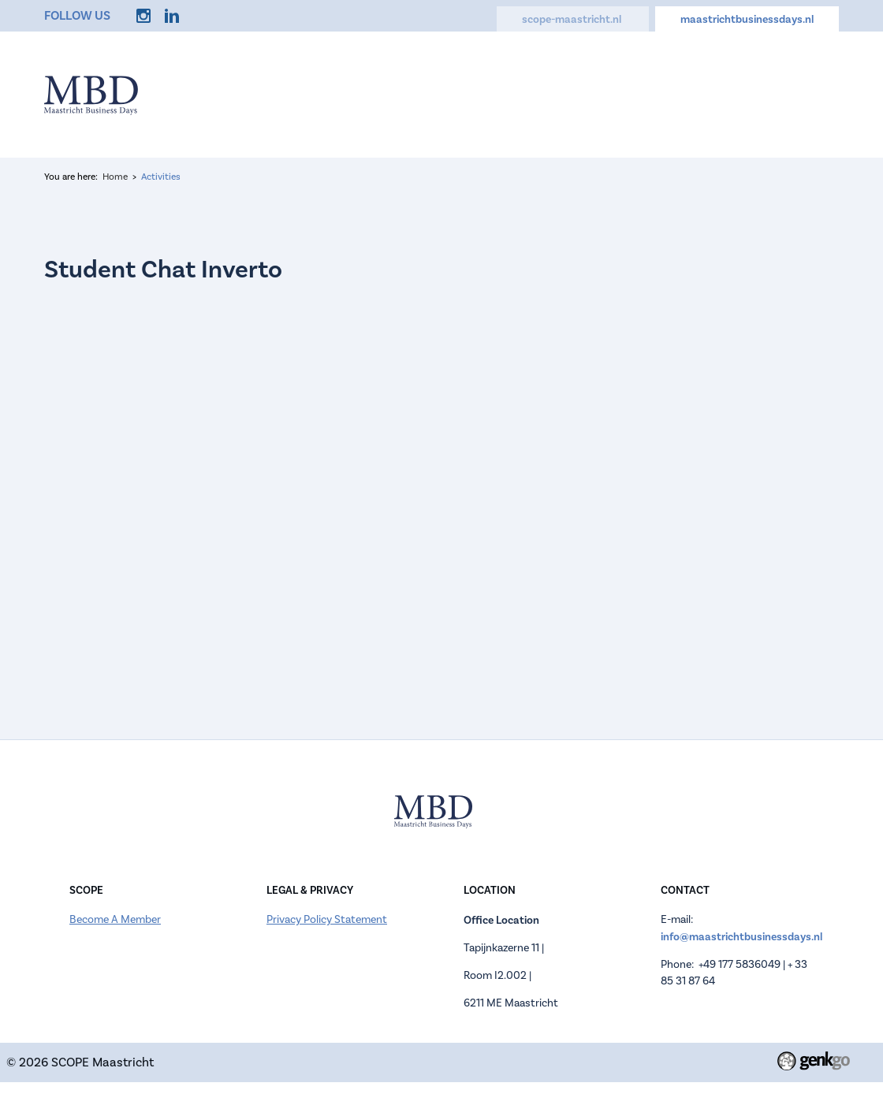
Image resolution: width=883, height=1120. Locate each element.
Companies (542, 93)
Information (380, 93)
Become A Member (115, 920)
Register (462, 93)
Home (304, 93)
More (811, 93)
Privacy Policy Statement (326, 920)
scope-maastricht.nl (573, 19)
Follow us (77, 15)
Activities (626, 93)
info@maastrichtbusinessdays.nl (741, 936)
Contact (748, 93)
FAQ (689, 93)
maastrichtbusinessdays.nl (747, 19)
